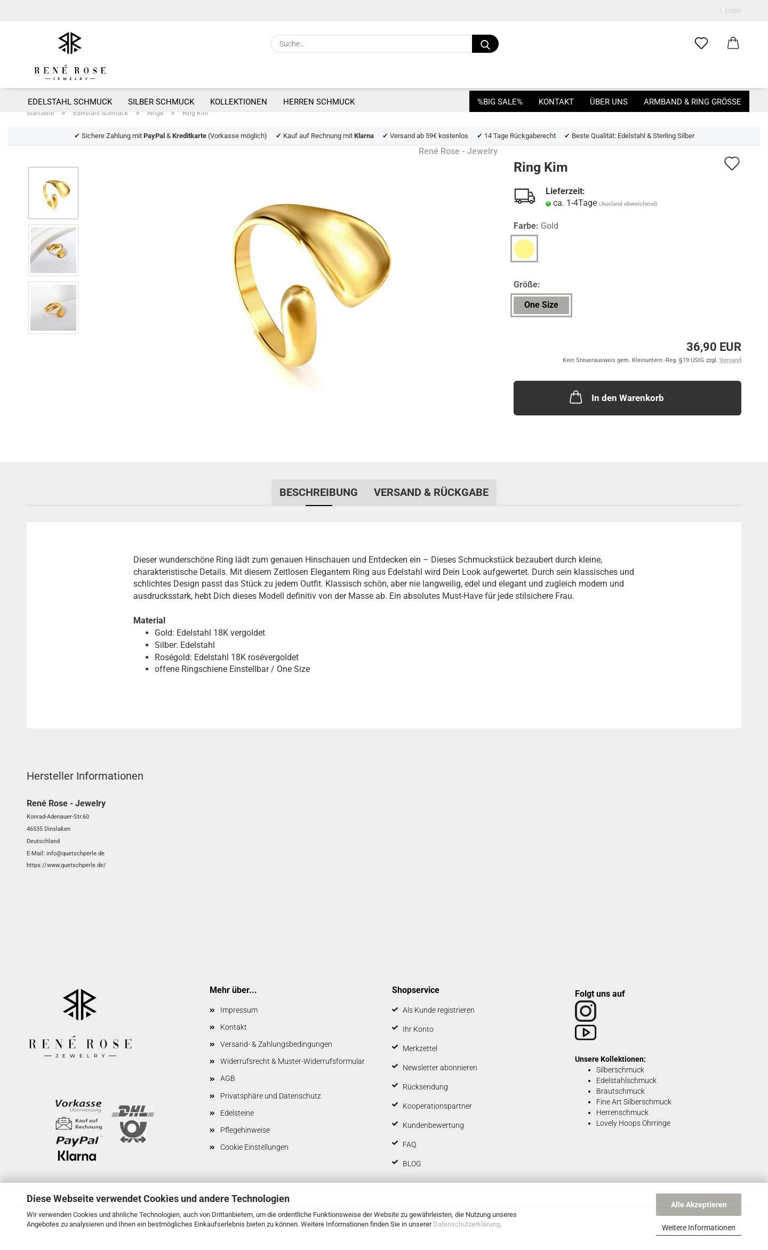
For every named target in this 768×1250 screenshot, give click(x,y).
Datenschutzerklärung (466, 1224)
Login (730, 10)
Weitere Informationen (698, 1227)
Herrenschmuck (622, 1112)
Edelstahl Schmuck (70, 102)
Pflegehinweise (245, 1130)
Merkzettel (420, 1048)
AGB (227, 1078)
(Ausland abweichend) (628, 204)
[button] (733, 43)
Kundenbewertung (433, 1125)
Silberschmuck (620, 1069)
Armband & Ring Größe (692, 102)
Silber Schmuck (161, 102)
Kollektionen (238, 102)
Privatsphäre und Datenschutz (270, 1096)
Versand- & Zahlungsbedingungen (276, 1044)
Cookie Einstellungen (254, 1147)
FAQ (409, 1144)
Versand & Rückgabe (431, 492)
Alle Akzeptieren (699, 1204)
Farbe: (536, 226)
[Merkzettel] (701, 43)
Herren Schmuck (319, 102)
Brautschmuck (620, 1091)
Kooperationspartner (437, 1106)
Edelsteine (237, 1113)
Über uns (609, 102)
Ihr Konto (418, 1029)
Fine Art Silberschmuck (633, 1101)
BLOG (412, 1163)
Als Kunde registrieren (439, 1010)
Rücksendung (425, 1087)
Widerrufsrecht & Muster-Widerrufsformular (292, 1061)
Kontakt (556, 102)
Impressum (239, 1010)
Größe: (527, 284)
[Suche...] (485, 44)
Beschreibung (318, 492)
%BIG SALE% (500, 102)
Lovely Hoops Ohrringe (633, 1123)
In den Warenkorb (615, 396)
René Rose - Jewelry (458, 151)
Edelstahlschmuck (626, 1080)
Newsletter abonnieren (440, 1067)
